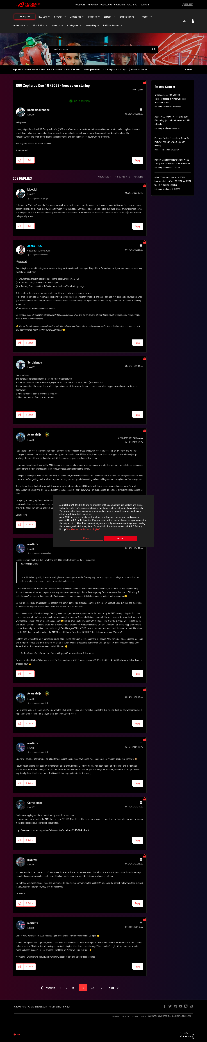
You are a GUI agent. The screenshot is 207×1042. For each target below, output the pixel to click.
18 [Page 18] (73, 987)
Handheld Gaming (163, 150)
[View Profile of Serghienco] (34, 362)
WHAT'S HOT (132, 4)
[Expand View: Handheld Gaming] (136, 17)
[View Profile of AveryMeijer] (35, 434)
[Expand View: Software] (64, 17)
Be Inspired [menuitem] (25, 16)
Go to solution (82, 101)
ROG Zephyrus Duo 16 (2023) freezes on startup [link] (126, 69)
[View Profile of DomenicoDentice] (38, 110)
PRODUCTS (80, 4)
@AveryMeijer (26, 563)
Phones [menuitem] (145, 17)
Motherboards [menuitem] (19, 25)
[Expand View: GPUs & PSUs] (46, 25)
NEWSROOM (41, 1006)
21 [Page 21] (102, 987)
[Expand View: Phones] (150, 17)
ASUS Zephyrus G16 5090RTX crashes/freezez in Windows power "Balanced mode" (170, 99)
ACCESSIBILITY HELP (60, 1006)
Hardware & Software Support (66, 69)
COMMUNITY (119, 4)
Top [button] (18, 1034)
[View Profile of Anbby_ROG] (34, 246)
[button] (19, 160)
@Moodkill (22, 261)
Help (184, 21)
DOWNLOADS (106, 4)
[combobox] (103, 49)
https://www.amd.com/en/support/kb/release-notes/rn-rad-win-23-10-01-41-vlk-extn (53, 830)
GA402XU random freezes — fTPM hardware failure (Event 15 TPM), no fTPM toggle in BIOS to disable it (173, 181)
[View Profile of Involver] (32, 860)
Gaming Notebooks (93, 69)
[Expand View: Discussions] (83, 17)
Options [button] (188, 69)
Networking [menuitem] (91, 25)
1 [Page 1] (60, 987)
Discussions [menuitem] (75, 17)
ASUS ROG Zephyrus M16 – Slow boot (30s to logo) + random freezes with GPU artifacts (172, 120)
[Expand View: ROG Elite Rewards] (121, 25)
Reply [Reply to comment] (137, 226)
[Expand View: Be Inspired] (33, 17)
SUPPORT (145, 4)
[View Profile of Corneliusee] (34, 803)
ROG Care (45, 69)
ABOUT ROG (20, 1006)
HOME (30, 1006)
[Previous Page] (47, 988)
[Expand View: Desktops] (99, 17)
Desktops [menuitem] (92, 17)
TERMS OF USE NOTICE (121, 1016)
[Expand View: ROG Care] (49, 17)
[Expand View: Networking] (98, 25)
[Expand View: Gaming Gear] (80, 25)
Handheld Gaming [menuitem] (126, 17)
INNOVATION (93, 4)
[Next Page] (114, 988)
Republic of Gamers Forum (25, 69)
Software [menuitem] (58, 17)
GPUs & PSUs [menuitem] (38, 25)
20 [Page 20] (92, 987)
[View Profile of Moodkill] (32, 189)
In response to (39, 198)
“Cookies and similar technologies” (83, 529)
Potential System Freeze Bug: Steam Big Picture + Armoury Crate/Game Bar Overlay (172, 142)
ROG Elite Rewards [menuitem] (111, 25)
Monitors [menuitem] (56, 25)
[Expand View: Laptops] (113, 17)
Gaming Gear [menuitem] (72, 25)
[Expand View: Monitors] (62, 25)
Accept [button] (120, 538)
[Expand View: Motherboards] (27, 25)
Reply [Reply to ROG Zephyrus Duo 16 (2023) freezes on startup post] (137, 160)
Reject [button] (86, 538)
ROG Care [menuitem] (43, 17)
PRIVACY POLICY (139, 1016)
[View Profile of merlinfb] (32, 544)
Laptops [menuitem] (107, 17)
